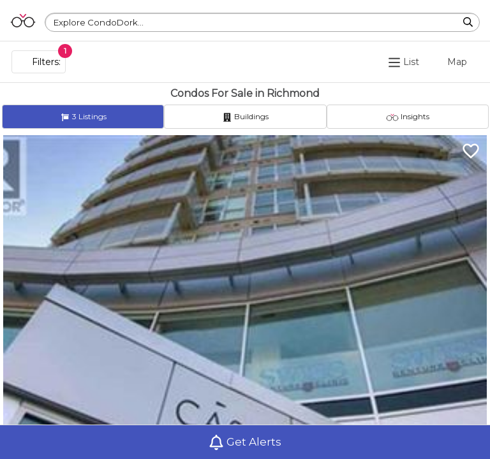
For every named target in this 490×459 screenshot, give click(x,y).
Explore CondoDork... (99, 22)
